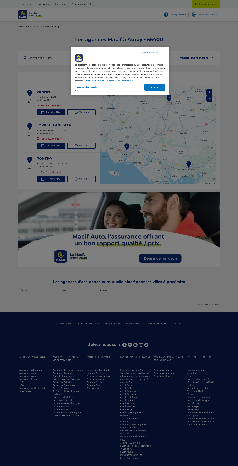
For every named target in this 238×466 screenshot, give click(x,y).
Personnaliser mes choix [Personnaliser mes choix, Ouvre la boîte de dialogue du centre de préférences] (88, 87)
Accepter (155, 87)
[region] (120, 71)
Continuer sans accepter (153, 52)
